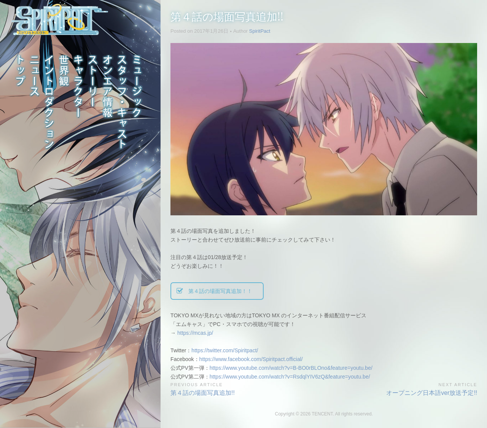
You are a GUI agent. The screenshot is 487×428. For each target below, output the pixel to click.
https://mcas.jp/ (195, 333)
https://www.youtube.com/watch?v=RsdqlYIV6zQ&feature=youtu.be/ (290, 377)
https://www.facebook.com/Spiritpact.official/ (251, 359)
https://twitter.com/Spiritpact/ (224, 350)
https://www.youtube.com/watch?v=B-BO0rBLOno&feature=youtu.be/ (291, 368)
